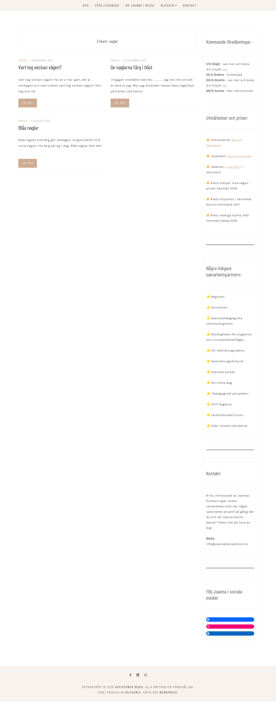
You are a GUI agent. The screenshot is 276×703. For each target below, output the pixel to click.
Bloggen (167, 5)
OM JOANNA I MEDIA (140, 5)
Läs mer (27, 104)
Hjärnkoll (233, 168)
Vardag (22, 62)
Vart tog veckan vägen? (40, 68)
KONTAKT (189, 5)
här (224, 71)
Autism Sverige (239, 157)
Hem (86, 5)
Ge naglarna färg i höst (131, 68)
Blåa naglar (28, 128)
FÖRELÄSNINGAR (107, 5)
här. (225, 87)
